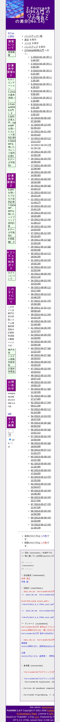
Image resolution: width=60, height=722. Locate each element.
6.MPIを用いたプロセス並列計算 (11, 195)
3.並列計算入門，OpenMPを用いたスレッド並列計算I (12, 127)
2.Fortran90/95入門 (34, 50)
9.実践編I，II (11, 240)
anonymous (48, 707)
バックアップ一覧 (33, 36)
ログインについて (11, 275)
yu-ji (37, 717)
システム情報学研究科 (11, 360)
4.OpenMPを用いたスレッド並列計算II (12, 148)
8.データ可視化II (11, 232)
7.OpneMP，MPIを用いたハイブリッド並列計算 (12, 215)
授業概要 (11, 53)
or (9, 446)
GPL (51, 713)
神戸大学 (11, 351)
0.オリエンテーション (11, 84)
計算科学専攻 (11, 370)
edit (9, 413)
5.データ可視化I (11, 162)
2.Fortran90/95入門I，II (11, 108)
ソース (27, 43)
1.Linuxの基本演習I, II (11, 96)
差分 (26, 39)
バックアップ (31, 46)
